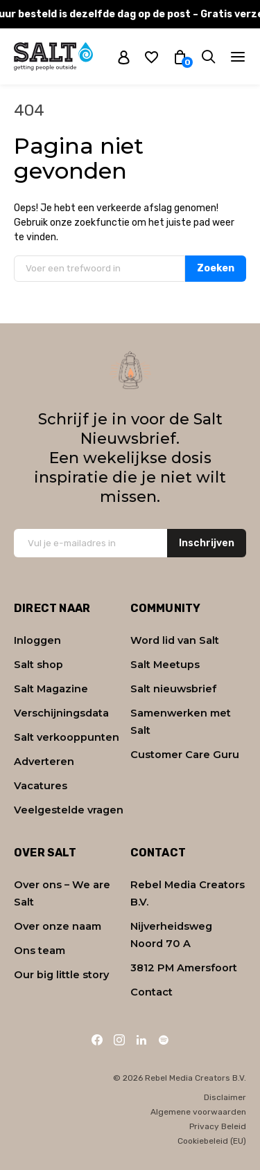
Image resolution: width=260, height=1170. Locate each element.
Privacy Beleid (217, 1126)
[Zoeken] (208, 56)
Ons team (39, 950)
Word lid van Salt (174, 640)
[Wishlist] (151, 56)
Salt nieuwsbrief (173, 689)
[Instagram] (119, 1039)
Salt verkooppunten (66, 737)
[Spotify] (163, 1039)
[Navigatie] (237, 56)
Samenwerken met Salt (180, 722)
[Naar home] (53, 56)
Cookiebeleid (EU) (211, 1141)
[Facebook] (97, 1039)
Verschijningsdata (61, 713)
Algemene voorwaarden (198, 1112)
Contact (151, 992)
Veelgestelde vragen (68, 810)
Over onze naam (57, 926)
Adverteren (44, 761)
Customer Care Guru (184, 754)
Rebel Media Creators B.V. (187, 893)
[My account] (124, 57)
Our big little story (61, 975)
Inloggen (37, 640)
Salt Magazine (51, 689)
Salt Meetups (165, 664)
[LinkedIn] (141, 1039)
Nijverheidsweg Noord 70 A (171, 935)
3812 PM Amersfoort (183, 968)
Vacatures (40, 786)
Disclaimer (225, 1097)
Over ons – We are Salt (62, 893)
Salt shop (38, 664)
